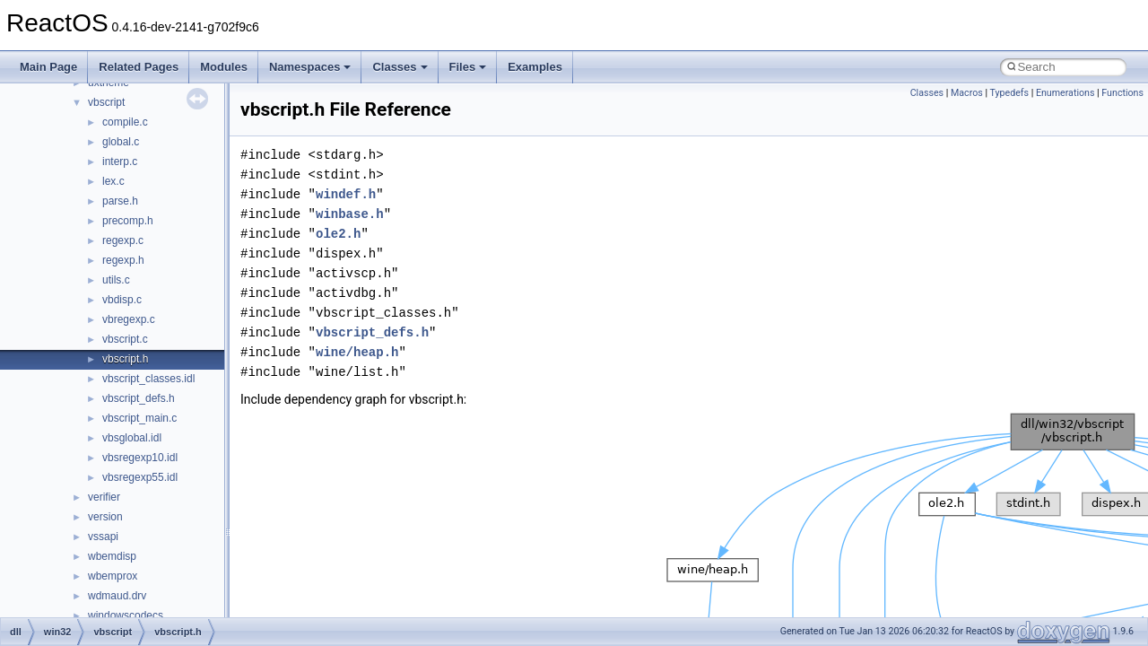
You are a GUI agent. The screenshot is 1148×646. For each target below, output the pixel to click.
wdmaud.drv (117, 595)
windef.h (346, 194)
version (105, 517)
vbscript (106, 102)
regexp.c (123, 240)
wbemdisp (112, 556)
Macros (967, 93)
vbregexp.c (128, 319)
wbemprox (112, 576)
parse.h (120, 201)
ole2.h (338, 233)
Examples (535, 67)
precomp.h (127, 220)
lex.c (113, 181)
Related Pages (138, 67)
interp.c (119, 161)
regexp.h (123, 260)
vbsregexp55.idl (140, 477)
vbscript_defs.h (138, 398)
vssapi (103, 536)
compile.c (125, 122)
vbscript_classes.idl (148, 378)
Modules (224, 67)
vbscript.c (125, 339)
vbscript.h (125, 359)
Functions (1122, 93)
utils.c (116, 280)
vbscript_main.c (139, 418)
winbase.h (350, 214)
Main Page (48, 67)
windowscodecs (125, 615)
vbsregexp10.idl (140, 457)
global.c (120, 141)
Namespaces (310, 67)
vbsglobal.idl (131, 438)
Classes (399, 67)
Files (468, 67)
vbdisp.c (122, 299)
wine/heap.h (357, 352)
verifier (104, 497)
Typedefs (1009, 93)
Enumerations (1065, 93)
